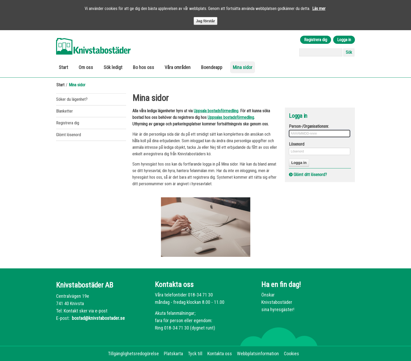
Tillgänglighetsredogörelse (133, 353)
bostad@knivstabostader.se (98, 318)
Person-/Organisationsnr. (309, 126)
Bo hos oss (143, 67)
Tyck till (195, 353)
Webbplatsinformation (258, 353)
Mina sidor (242, 67)
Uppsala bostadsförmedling (216, 110)
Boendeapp (211, 67)
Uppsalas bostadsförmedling (231, 117)
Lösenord (296, 144)
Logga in (344, 39)
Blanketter (64, 111)
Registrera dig (315, 39)
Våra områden (178, 67)
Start (63, 67)
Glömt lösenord (68, 134)
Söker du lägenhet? (72, 99)
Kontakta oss (219, 353)
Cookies (291, 353)
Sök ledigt (113, 67)
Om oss (86, 67)
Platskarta (173, 353)
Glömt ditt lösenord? (310, 174)
